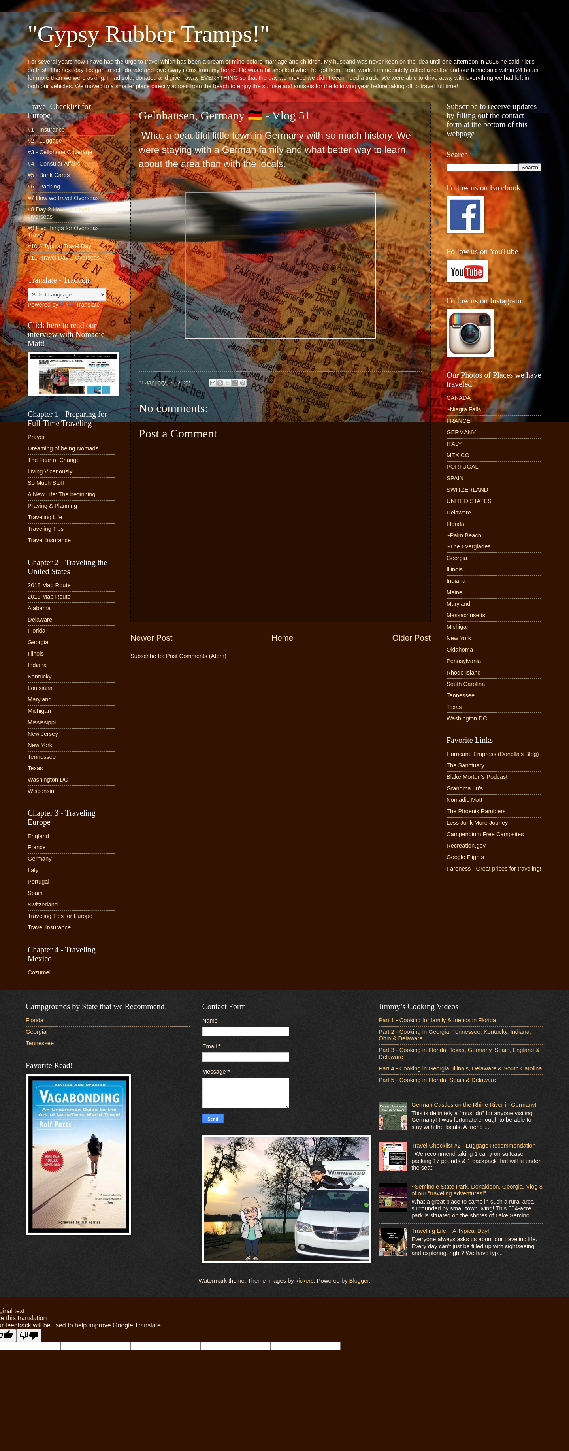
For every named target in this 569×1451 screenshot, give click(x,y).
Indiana (37, 665)
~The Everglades (469, 546)
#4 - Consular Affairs (54, 163)
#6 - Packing (44, 186)
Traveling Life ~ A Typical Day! (450, 1231)
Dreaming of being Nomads (63, 448)
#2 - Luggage (45, 141)
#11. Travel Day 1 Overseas (64, 257)
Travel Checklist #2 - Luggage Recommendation (473, 1145)
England (38, 836)
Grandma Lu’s (465, 788)
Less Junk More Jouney (477, 823)
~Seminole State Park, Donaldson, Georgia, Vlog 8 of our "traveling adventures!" (477, 1190)
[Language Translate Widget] (67, 294)
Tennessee (42, 757)
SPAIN (455, 478)
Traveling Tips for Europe (60, 916)
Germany (40, 859)
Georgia (38, 642)
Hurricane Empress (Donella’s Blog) (493, 754)
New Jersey (43, 734)
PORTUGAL (463, 467)
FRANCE (459, 421)
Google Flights (465, 857)
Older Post (411, 637)
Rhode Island (464, 672)
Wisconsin (41, 791)
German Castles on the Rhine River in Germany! (474, 1105)
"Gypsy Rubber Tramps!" (148, 34)
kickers (305, 1281)
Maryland (40, 699)
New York (40, 745)
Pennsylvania (464, 661)
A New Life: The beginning (62, 494)
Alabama (39, 608)
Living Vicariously (50, 471)
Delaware (40, 619)
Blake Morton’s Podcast (477, 777)
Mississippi (42, 722)
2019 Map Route (49, 597)
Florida (36, 631)
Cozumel (39, 972)
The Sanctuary (465, 765)
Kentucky (40, 676)
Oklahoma (460, 649)
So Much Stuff (46, 483)
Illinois (36, 653)
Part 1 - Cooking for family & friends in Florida (437, 1020)
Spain (35, 893)
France (37, 847)
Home (282, 637)
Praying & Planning (52, 506)
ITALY (454, 444)
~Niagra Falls (464, 409)
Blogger (359, 1281)
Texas (35, 768)
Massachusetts (466, 615)
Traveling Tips (46, 529)
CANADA (459, 398)
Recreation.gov (466, 845)
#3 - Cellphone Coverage (60, 152)
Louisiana (40, 688)
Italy (33, 870)
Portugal (38, 881)
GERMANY (461, 432)
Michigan (39, 711)
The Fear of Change (54, 460)
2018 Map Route (49, 585)
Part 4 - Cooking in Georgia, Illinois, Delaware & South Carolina (460, 1068)
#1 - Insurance (46, 129)
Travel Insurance (49, 540)
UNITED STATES (469, 501)
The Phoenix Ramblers (476, 811)
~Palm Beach (464, 535)
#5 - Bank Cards (49, 175)
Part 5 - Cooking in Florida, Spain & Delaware (437, 1080)
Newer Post (151, 637)
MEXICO (458, 455)
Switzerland (43, 904)
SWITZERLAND (467, 489)
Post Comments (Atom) (196, 656)
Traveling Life (45, 517)
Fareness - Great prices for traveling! (494, 868)
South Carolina (466, 684)
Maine (454, 592)
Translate (80, 305)
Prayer (36, 437)
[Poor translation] (28, 1335)
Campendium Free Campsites (485, 834)
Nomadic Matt (464, 800)
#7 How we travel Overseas (63, 198)
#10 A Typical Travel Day (59, 246)
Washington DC (48, 779)
